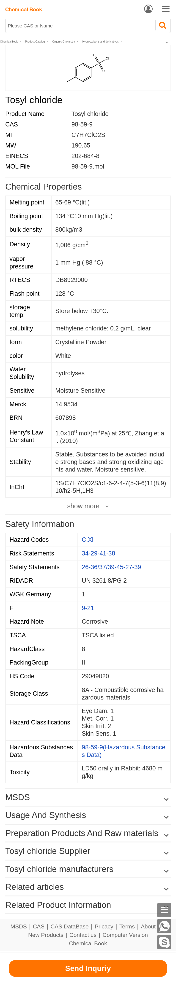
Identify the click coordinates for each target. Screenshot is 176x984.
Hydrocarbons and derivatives (100, 41)
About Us (152, 926)
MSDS (18, 926)
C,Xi (88, 539)
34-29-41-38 (98, 553)
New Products (45, 935)
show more (83, 506)
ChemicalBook (9, 41)
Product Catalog (35, 41)
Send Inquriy (88, 968)
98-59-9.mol (88, 166)
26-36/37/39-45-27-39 (111, 567)
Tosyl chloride (90, 113)
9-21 (88, 608)
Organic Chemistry (63, 41)
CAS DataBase (70, 926)
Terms (127, 926)
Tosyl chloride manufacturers (59, 869)
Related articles (88, 887)
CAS (38, 926)
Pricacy (104, 926)
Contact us (82, 935)
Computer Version (125, 935)
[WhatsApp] (164, 926)
